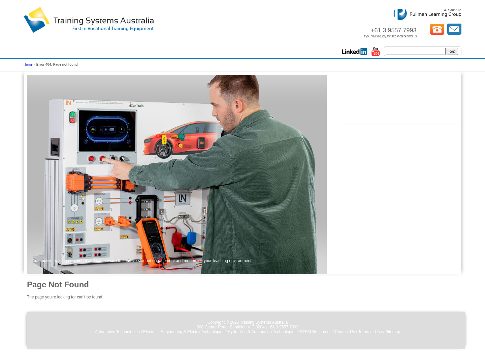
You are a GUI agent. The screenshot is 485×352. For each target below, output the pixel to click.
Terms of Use (370, 331)
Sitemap (392, 331)
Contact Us (345, 331)
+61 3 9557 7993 (283, 327)
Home (28, 64)
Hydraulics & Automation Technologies (262, 331)
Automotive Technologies (117, 331)
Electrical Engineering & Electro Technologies (183, 331)
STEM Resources (315, 331)
